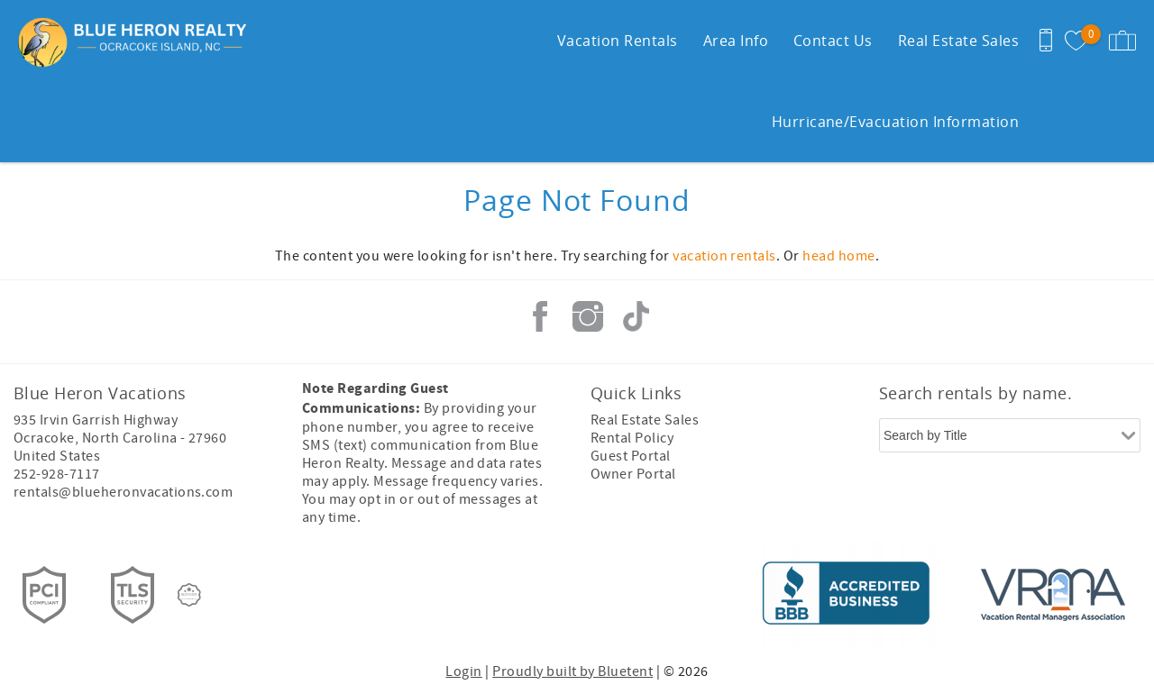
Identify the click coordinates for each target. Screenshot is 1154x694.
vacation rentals (724, 256)
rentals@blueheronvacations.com (123, 492)
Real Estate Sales (958, 40)
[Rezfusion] (189, 595)
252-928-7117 (57, 474)
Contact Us (833, 40)
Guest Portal (631, 456)
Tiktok (636, 316)
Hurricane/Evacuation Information (895, 122)
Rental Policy (632, 438)
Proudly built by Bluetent (572, 671)
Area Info (735, 40)
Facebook (540, 316)
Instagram (588, 316)
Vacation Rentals (617, 40)
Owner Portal (633, 474)
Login (463, 671)
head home (838, 256)
